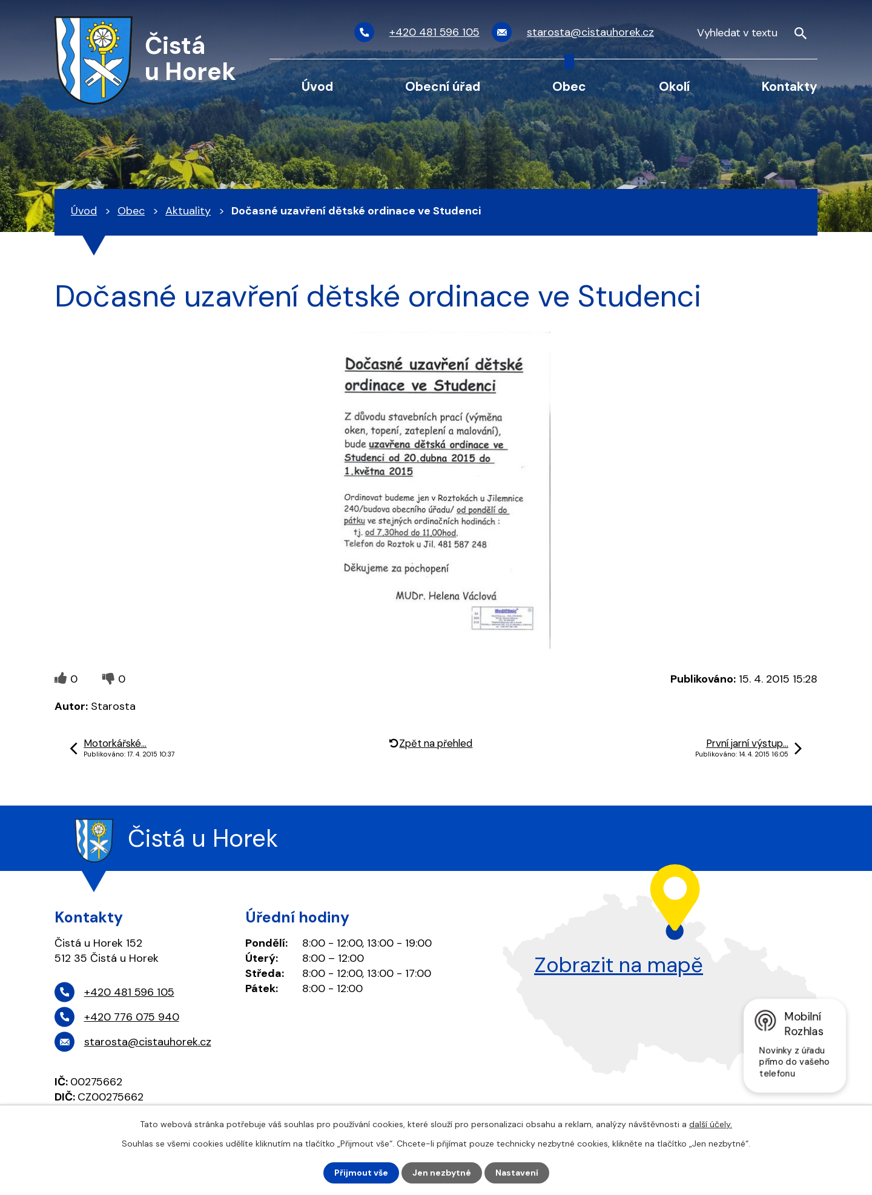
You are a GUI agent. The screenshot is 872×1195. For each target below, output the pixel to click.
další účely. (710, 1124)
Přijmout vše (361, 1172)
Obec (569, 86)
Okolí (674, 86)
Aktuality (188, 211)
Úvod (317, 86)
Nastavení (516, 1172)
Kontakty (790, 86)
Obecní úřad (442, 86)
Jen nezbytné (441, 1172)
